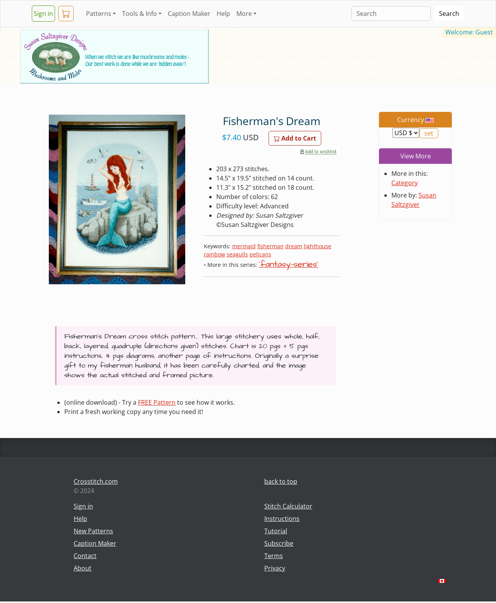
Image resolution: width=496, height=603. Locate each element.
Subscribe (278, 543)
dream (293, 246)
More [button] (244, 13)
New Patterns (93, 531)
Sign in (43, 13)
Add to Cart (295, 138)
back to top (280, 481)
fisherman (270, 246)
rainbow (214, 254)
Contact (85, 555)
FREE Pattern (157, 402)
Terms (273, 555)
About (82, 568)
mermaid (244, 246)
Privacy (274, 568)
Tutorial (275, 531)
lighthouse (317, 246)
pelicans (260, 254)
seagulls (237, 254)
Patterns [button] (98, 13)
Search (449, 13)
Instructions (282, 518)
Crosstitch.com (96, 481)
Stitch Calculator (288, 506)
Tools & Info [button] (139, 13)
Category (404, 183)
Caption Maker (189, 13)
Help (223, 13)
